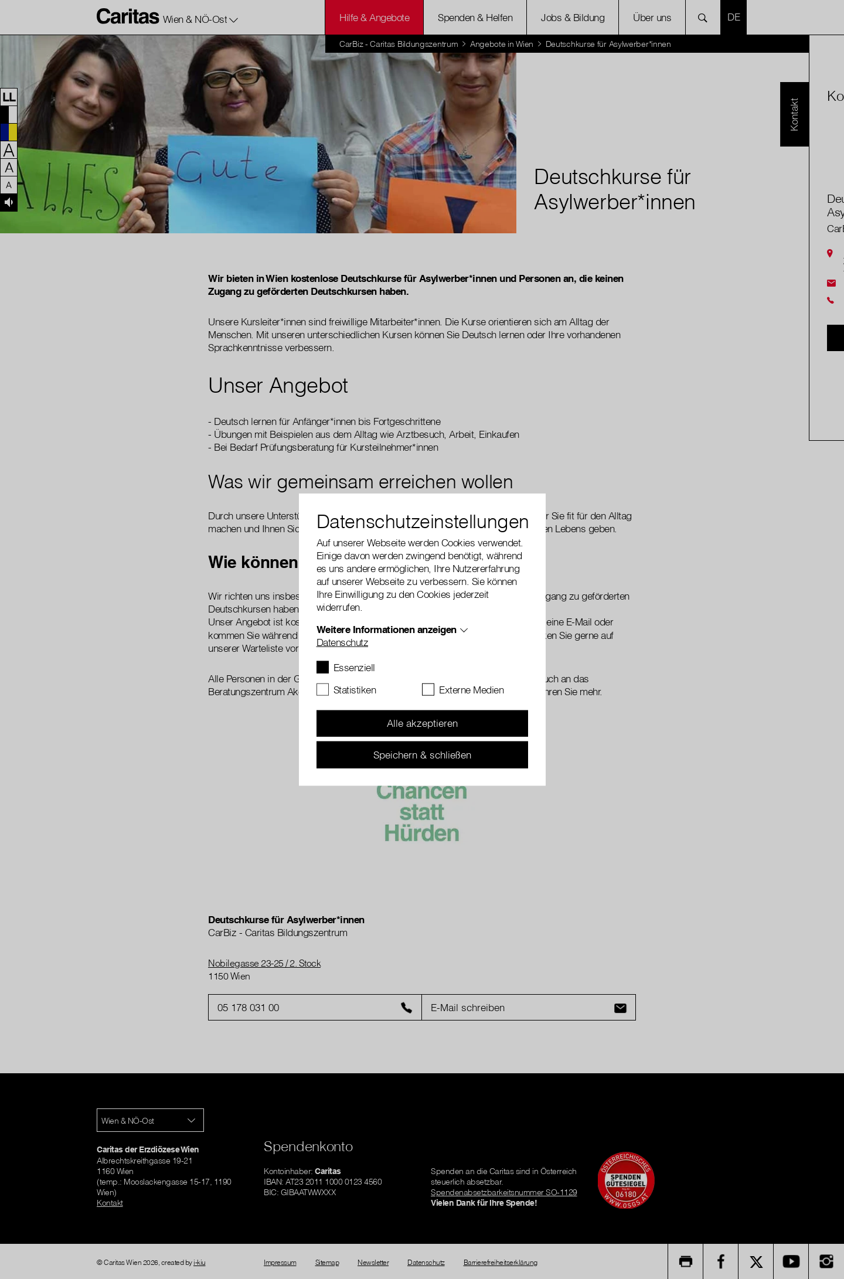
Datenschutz (342, 641)
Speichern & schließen (422, 754)
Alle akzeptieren (422, 723)
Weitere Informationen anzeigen (386, 629)
